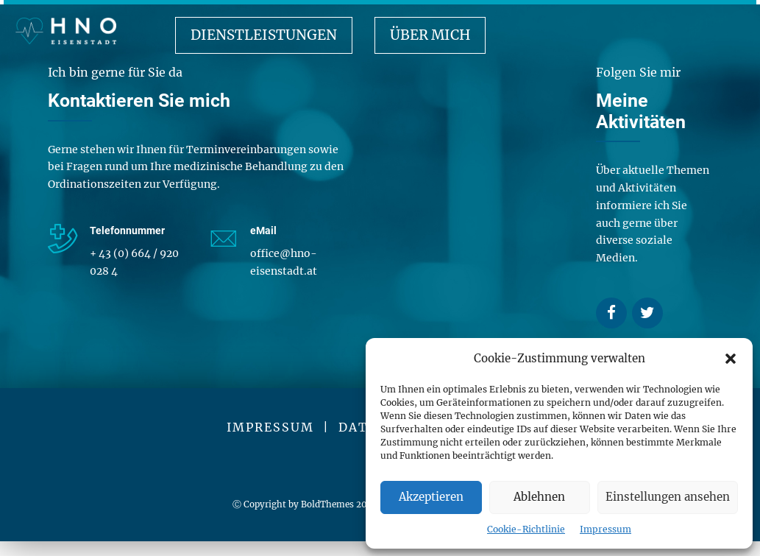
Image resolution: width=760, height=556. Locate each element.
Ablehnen (539, 497)
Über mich (430, 35)
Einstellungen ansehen (667, 497)
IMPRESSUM (270, 427)
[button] (730, 358)
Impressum (605, 529)
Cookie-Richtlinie (526, 529)
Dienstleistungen (264, 35)
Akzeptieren (431, 497)
